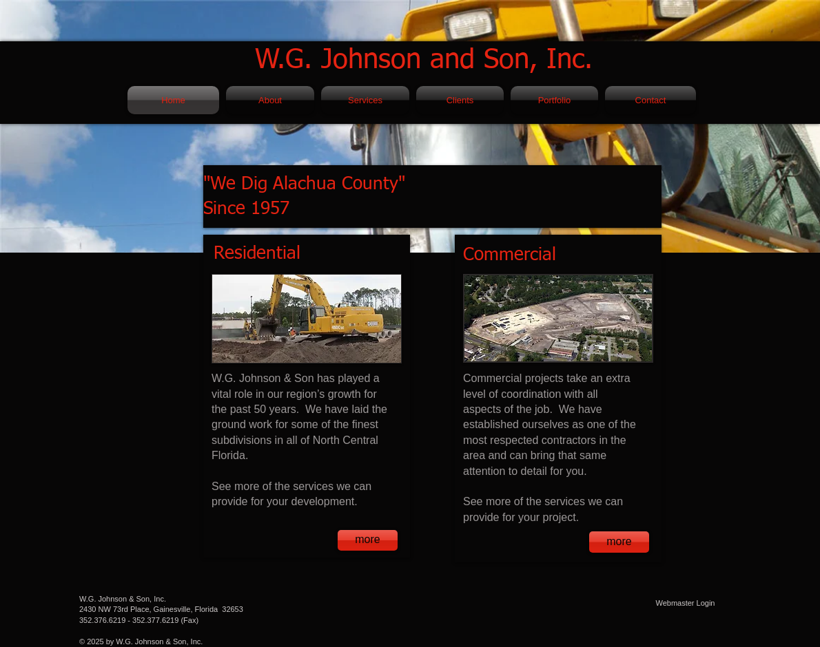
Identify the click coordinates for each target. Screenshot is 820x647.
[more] (368, 540)
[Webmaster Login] (685, 603)
